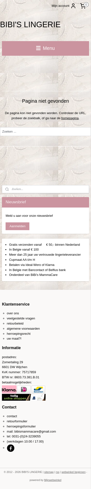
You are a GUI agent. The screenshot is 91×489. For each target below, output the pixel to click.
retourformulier (17, 421)
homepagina (70, 118)
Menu (45, 48)
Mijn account (64, 6)
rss (57, 472)
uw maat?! (14, 338)
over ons (13, 313)
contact (12, 416)
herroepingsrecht (19, 333)
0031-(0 (17, 436)
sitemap (49, 472)
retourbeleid (15, 323)
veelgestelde (16, 318)
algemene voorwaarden (23, 328)
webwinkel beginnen (73, 472)
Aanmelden (17, 226)
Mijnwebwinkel (52, 480)
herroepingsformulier (21, 426)
